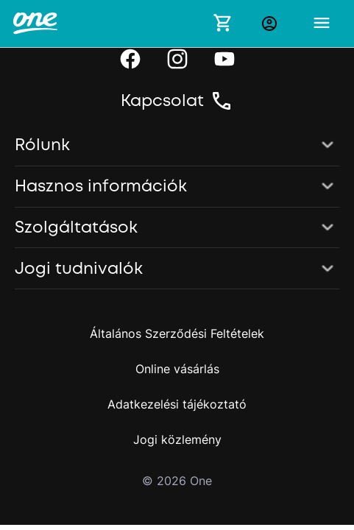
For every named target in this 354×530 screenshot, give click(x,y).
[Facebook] (130, 58)
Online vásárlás (177, 368)
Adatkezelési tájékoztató (177, 404)
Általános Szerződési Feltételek (177, 333)
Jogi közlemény (177, 439)
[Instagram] (177, 58)
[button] (177, 145)
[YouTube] (224, 58)
